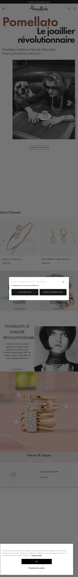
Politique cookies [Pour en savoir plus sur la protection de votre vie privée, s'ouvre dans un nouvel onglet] (36, 555)
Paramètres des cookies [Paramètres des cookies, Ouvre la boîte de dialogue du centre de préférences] (37, 568)
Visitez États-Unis (24, 292)
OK (37, 561)
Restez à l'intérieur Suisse (53, 292)
